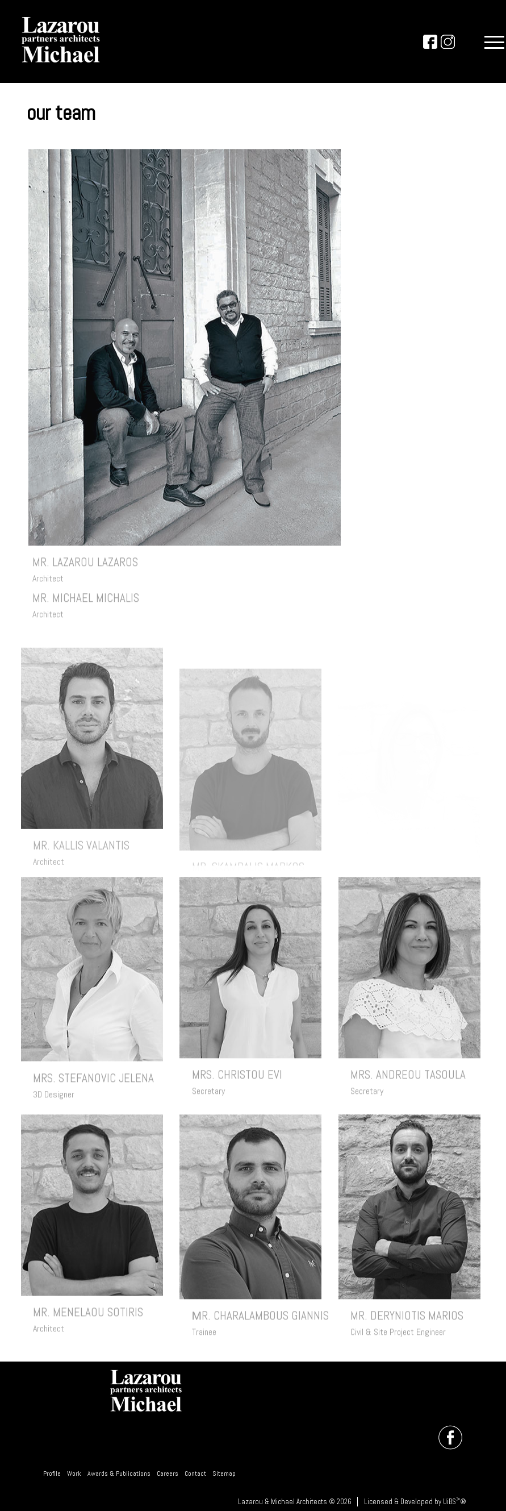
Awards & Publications (118, 1473)
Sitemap (224, 1473)
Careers (167, 1473)
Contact (195, 1473)
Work (74, 1473)
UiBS (449, 1501)
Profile (52, 1473)
